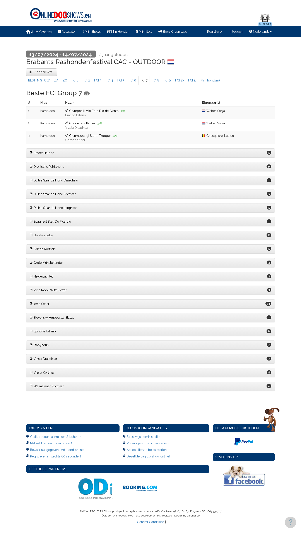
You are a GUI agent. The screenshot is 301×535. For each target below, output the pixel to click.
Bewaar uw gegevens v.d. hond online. (57, 450)
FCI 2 (86, 80)
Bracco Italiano (42, 153)
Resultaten (67, 31)
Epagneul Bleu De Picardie (50, 221)
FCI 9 (167, 80)
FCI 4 (109, 80)
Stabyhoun (39, 345)
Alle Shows (39, 32)
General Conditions (150, 522)
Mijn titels (144, 31)
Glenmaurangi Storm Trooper (90, 135)
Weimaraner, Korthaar (47, 386)
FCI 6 (132, 80)
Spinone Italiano (43, 331)
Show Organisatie (173, 31)
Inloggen (236, 31)
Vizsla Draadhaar (43, 359)
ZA (56, 80)
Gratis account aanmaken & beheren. (56, 436)
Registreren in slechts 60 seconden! (55, 456)
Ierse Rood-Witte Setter (48, 290)
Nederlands (260, 31)
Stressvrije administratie (143, 436)
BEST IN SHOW (39, 80)
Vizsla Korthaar (42, 372)
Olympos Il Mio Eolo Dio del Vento (94, 111)
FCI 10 (179, 80)
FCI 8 (155, 80)
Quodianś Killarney (82, 123)
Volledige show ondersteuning (148, 443)
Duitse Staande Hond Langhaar (53, 208)
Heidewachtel (41, 276)
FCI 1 (75, 80)
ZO (65, 80)
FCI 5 (120, 80)
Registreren (215, 31)
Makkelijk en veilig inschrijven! (51, 443)
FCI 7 (143, 80)
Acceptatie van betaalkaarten (147, 450)
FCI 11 (192, 80)
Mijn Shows (92, 31)
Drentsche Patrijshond (47, 166)
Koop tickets (41, 72)
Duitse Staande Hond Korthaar (53, 194)
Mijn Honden (118, 31)
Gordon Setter (42, 235)
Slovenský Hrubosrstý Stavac (52, 317)
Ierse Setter (39, 304)
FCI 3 (97, 80)
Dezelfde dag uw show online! (148, 456)
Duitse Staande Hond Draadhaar (54, 180)
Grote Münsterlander (46, 262)
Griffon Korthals (43, 249)
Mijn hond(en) (210, 80)
